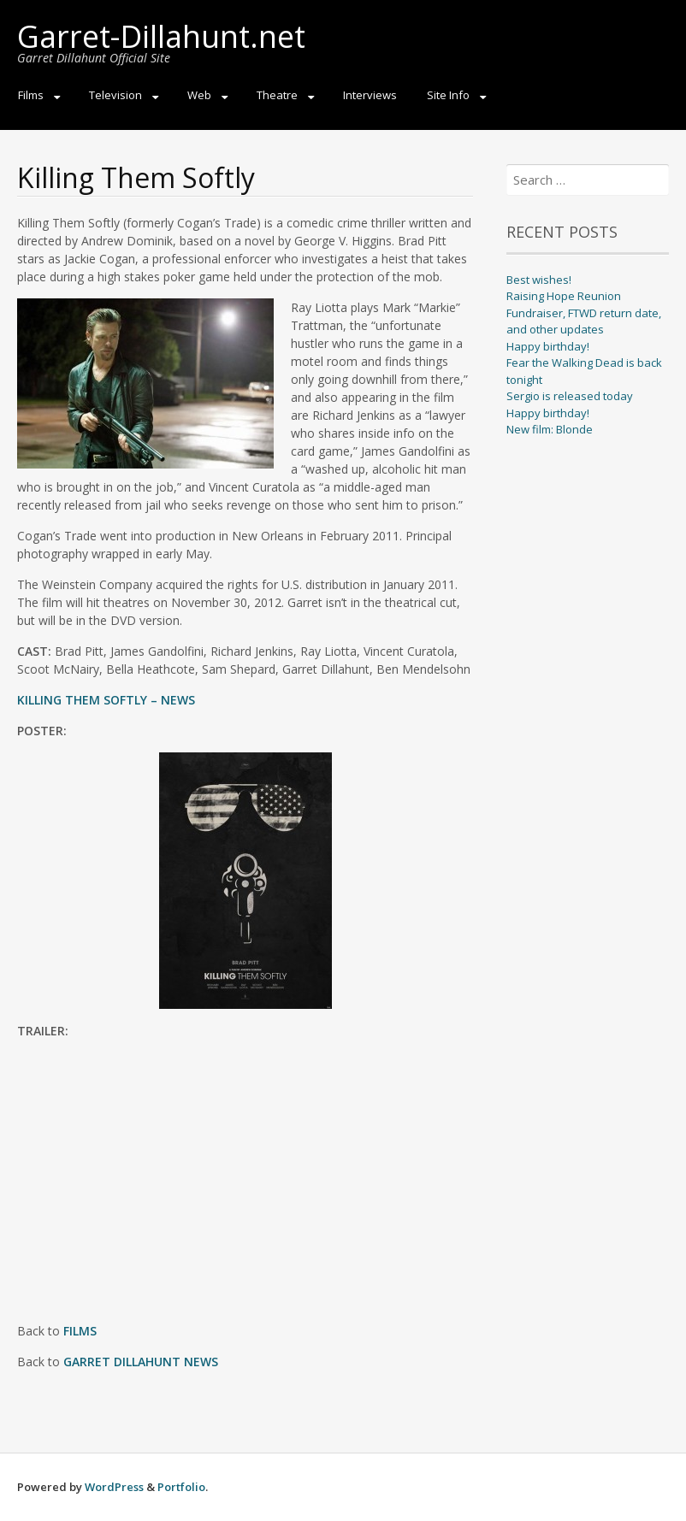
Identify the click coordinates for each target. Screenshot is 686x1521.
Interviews (370, 95)
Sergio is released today (569, 396)
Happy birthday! (547, 346)
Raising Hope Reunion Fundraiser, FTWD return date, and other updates (583, 312)
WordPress (114, 1486)
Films (31, 95)
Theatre (277, 95)
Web (199, 95)
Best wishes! (538, 279)
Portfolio (181, 1486)
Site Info (448, 95)
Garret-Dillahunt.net (161, 36)
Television (115, 95)
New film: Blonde (549, 429)
